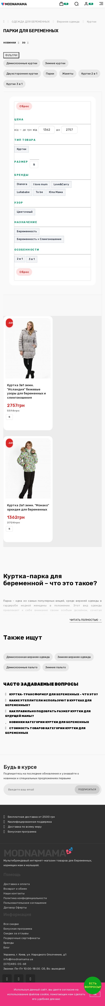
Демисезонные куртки (21, 63)
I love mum (40, 184)
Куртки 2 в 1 (89, 73)
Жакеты (67, 73)
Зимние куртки (55, 63)
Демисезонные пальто (22, 667)
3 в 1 (32, 259)
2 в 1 (20, 258)
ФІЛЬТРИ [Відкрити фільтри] (11, 55)
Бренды (9, 942)
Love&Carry (61, 184)
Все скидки (11, 924)
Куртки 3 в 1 (14, 84)
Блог (7, 947)
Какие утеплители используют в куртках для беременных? (48, 703)
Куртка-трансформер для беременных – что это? (51, 694)
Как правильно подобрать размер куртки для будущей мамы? (48, 714)
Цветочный (25, 211)
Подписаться (87, 789)
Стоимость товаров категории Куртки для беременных (45, 731)
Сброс (24, 106)
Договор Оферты (15, 907)
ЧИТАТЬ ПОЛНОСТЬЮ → (86, 619)
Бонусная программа (18, 928)
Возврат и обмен (15, 888)
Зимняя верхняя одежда (74, 657)
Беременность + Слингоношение (39, 239)
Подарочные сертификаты (22, 938)
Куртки (21, 149)
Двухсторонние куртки (22, 73)
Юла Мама (56, 192)
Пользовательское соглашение (25, 902)
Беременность (27, 231)
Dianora (22, 184)
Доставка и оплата (17, 884)
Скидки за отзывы (16, 933)
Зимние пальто (55, 667)
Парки (50, 73)
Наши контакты (14, 893)
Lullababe (23, 192)
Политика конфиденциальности (25, 898)
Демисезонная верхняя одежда (28, 657)
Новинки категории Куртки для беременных (47, 722)
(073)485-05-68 (15, 964)
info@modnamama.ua (18, 959)
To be (39, 192)
